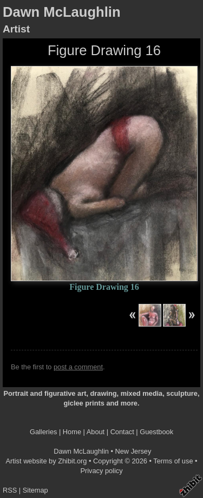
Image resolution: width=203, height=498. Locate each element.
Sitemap (35, 490)
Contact (122, 432)
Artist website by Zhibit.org (46, 461)
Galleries (43, 432)
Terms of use (173, 461)
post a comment (78, 367)
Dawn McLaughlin (62, 11)
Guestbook (156, 432)
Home (72, 432)
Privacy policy (101, 471)
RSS (10, 490)
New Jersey (133, 451)
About (95, 432)
